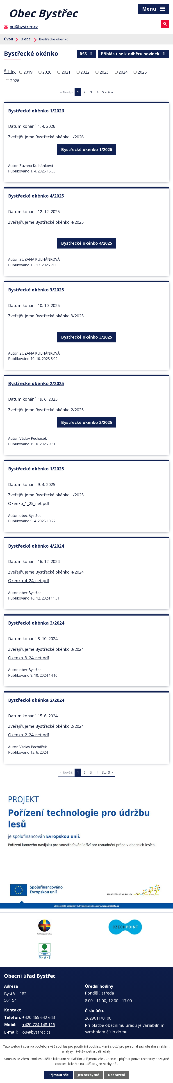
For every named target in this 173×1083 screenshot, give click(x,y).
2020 (46, 72)
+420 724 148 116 (38, 1024)
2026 (14, 80)
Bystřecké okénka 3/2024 (36, 623)
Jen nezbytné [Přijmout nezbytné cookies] (88, 1075)
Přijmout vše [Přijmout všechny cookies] (58, 1075)
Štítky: (10, 71)
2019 (27, 72)
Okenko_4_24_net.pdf (28, 580)
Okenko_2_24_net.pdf (28, 734)
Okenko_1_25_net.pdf (28, 503)
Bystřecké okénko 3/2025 (36, 290)
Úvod (8, 39)
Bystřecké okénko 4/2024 (36, 546)
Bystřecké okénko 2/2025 (36, 383)
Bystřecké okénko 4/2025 (36, 196)
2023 (104, 72)
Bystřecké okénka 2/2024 (36, 700)
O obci (26, 39)
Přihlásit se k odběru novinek (134, 53)
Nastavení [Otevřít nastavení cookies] (116, 1075)
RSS (87, 53)
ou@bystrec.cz (24, 26)
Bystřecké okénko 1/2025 (36, 469)
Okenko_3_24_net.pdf (28, 657)
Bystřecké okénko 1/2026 (36, 111)
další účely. (103, 1051)
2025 (142, 72)
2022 (84, 72)
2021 (66, 72)
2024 (122, 72)
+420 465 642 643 (38, 1017)
